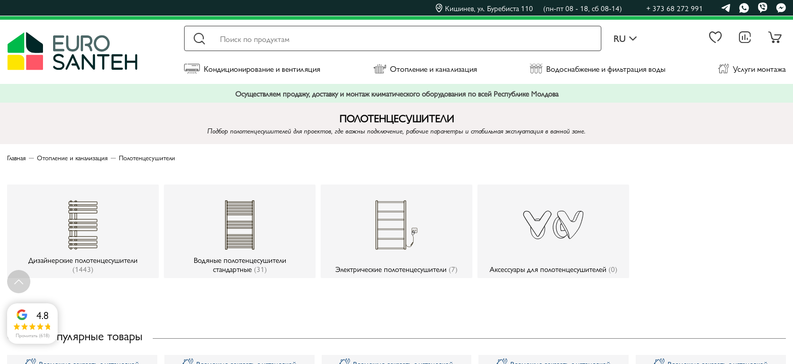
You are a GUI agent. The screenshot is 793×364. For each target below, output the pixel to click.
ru (625, 38)
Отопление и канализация (425, 68)
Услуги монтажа (752, 68)
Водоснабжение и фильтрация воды (598, 68)
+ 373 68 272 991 (674, 8)
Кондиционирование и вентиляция (252, 68)
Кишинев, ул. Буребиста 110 (528, 8)
